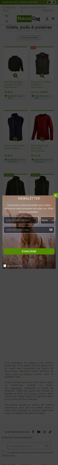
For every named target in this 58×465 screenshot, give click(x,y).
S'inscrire (29, 251)
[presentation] (27, 242)
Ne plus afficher (14, 266)
